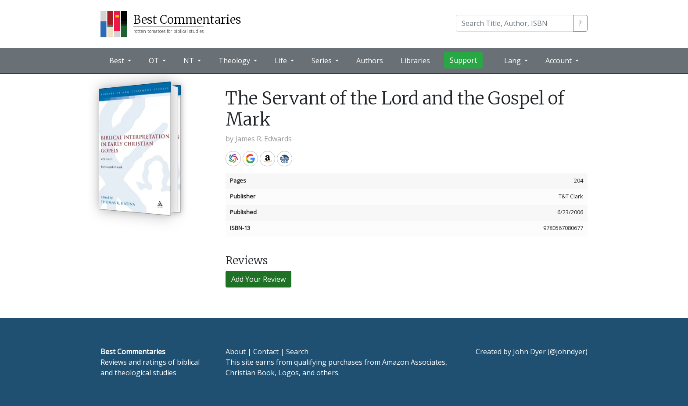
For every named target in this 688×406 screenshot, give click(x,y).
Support (463, 60)
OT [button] (155, 60)
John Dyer (529, 351)
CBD (284, 158)
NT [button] (189, 60)
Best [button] (117, 60)
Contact (266, 351)
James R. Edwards (263, 139)
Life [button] (282, 60)
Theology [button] (235, 60)
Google (250, 158)
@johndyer (567, 351)
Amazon (267, 158)
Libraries (415, 60)
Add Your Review (258, 279)
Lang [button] (513, 60)
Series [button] (322, 60)
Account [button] (559, 60)
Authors (369, 60)
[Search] (514, 23)
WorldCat (233, 158)
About (236, 351)
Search (297, 351)
